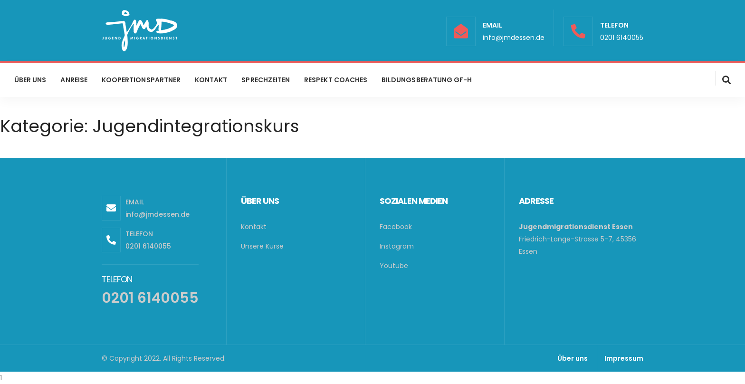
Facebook (396, 226)
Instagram (397, 246)
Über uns (572, 358)
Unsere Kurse (262, 246)
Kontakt (254, 226)
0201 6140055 (621, 37)
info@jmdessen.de (513, 37)
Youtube (394, 265)
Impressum (623, 358)
